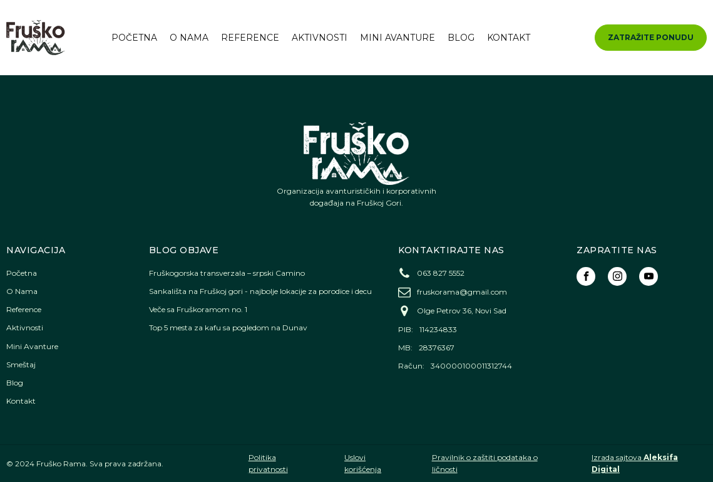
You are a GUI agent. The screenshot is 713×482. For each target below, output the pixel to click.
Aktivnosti (319, 37)
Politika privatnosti (268, 463)
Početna (134, 37)
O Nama (189, 37)
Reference (250, 37)
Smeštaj (21, 364)
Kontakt (508, 37)
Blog (461, 37)
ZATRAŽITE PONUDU (651, 37)
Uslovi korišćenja (362, 463)
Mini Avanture (397, 37)
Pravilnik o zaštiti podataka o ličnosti (485, 463)
